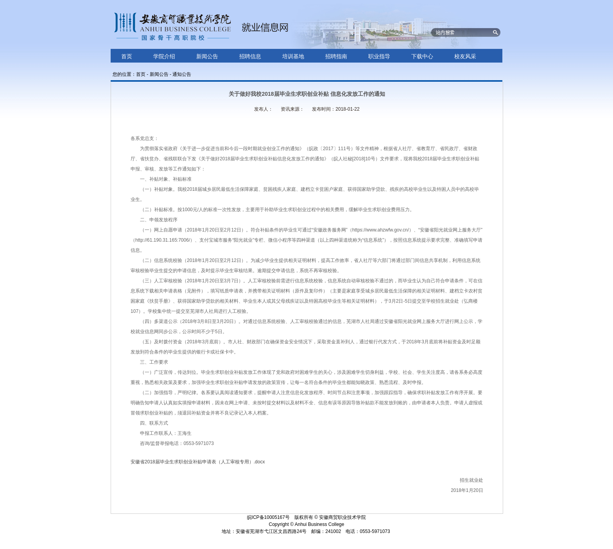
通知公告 (181, 74)
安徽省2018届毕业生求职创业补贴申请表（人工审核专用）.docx (198, 462)
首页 (140, 74)
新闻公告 (159, 74)
